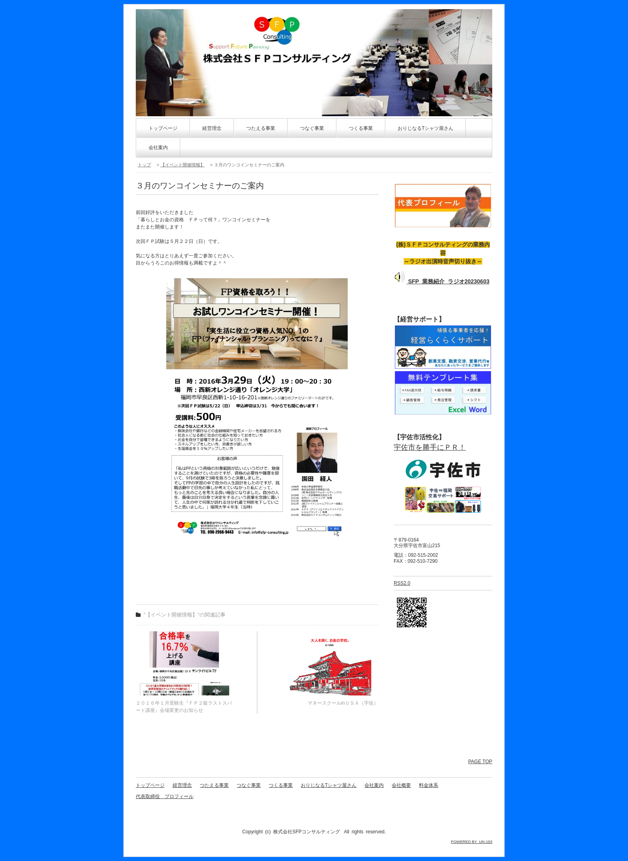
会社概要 (401, 785)
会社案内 (158, 147)
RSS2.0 (402, 583)
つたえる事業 (260, 128)
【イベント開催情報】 (183, 164)
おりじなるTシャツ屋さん (425, 128)
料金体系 (428, 785)
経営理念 (211, 128)
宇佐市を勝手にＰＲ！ (430, 447)
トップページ (163, 128)
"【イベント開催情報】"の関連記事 (184, 615)
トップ (144, 164)
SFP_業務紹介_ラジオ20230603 (441, 281)
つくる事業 (361, 128)
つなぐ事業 (312, 128)
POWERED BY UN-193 (471, 841)
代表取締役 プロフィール (164, 796)
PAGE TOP (480, 761)
